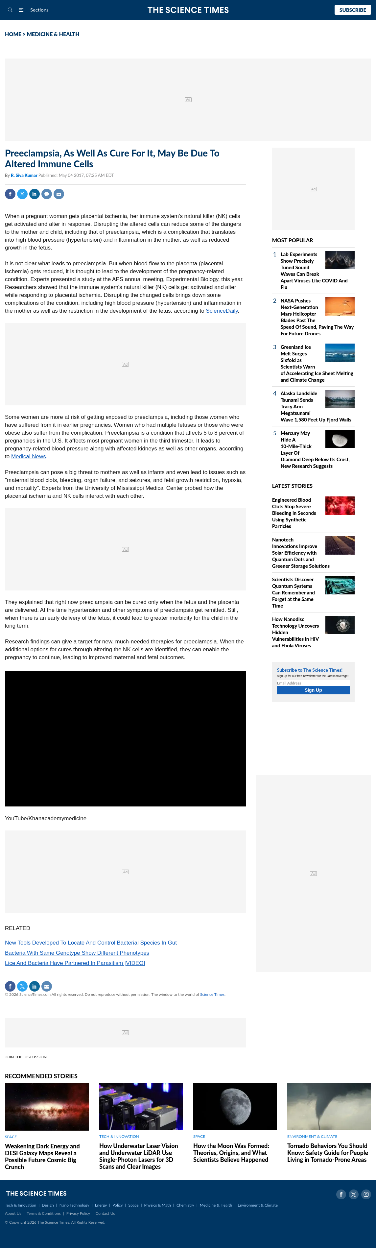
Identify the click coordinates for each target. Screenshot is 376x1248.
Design (48, 1205)
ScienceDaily (222, 311)
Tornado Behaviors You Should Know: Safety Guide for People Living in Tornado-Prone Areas (327, 1152)
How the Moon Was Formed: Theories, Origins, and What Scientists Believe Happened (231, 1152)
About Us (13, 1213)
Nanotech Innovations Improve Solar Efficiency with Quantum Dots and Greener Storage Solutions (301, 553)
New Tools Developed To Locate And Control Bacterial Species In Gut (91, 943)
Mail (59, 194)
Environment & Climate (258, 1205)
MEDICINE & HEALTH (53, 34)
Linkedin (34, 194)
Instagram (366, 1194)
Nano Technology (74, 1205)
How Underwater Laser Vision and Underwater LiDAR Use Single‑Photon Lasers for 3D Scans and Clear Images (138, 1156)
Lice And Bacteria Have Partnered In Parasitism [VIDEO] (75, 963)
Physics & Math (157, 1205)
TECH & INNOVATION (119, 1136)
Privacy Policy (78, 1213)
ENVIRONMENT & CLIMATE (312, 1136)
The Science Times (188, 10)
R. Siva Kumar (24, 175)
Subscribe (353, 10)
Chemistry (185, 1205)
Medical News (28, 456)
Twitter (22, 194)
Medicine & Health (216, 1205)
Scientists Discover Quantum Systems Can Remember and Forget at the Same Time (293, 592)
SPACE (11, 1136)
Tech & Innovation (20, 1205)
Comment (46, 194)
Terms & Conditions (43, 1213)
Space (134, 1205)
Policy (117, 1205)
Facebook (10, 194)
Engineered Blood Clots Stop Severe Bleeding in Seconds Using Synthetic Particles (294, 513)
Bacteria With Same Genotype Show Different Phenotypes (77, 953)
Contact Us (105, 1213)
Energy (101, 1205)
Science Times (212, 994)
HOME (13, 34)
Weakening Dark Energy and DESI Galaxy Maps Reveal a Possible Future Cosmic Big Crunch (42, 1156)
